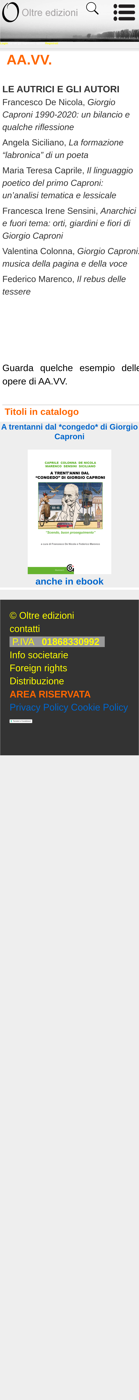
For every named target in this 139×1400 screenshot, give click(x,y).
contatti (25, 628)
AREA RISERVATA (50, 694)
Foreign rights (38, 668)
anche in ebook (69, 581)
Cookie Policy (99, 707)
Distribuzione (37, 681)
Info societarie (39, 655)
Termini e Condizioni (22, 721)
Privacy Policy (39, 707)
